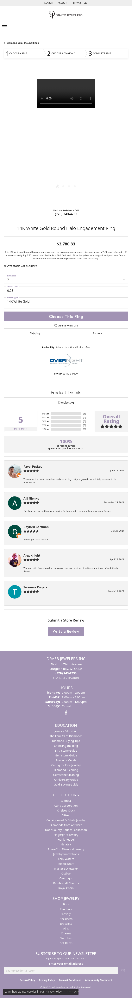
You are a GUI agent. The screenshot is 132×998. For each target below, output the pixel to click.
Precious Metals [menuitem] (66, 760)
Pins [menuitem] (66, 928)
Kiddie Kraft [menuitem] (66, 864)
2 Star (45, 425)
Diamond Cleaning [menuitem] (66, 770)
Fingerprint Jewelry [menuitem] (66, 835)
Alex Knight (31, 555)
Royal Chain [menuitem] (66, 888)
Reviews (66, 403)
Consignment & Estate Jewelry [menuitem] (65, 820)
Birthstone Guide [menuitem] (66, 750)
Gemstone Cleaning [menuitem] (66, 775)
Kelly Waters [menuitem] (66, 859)
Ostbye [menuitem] (66, 873)
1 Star (45, 429)
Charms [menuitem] (66, 933)
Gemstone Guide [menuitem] (66, 755)
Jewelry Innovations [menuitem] (66, 854)
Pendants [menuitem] (66, 909)
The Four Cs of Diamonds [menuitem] (66, 736)
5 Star (45, 413)
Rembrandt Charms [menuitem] (66, 883)
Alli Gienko (31, 498)
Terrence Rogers (35, 587)
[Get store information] (66, 677)
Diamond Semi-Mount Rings (23, 43)
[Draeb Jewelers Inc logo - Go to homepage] (66, 15)
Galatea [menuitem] (66, 844)
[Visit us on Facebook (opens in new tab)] (66, 713)
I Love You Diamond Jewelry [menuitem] (66, 849)
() (84, 413)
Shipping (35, 333)
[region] (66, 137)
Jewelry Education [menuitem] (66, 731)
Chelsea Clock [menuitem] (66, 810)
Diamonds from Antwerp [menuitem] (66, 825)
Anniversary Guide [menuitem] (66, 779)
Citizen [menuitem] (66, 815)
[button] (48, 3)
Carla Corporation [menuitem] (66, 805)
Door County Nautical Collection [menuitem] (66, 830)
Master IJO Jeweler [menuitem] (66, 868)
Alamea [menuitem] (66, 801)
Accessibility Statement (98, 980)
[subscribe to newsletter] (123, 970)
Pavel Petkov (32, 467)
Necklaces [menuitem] (66, 919)
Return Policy (27, 980)
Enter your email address (66, 963)
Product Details (66, 392)
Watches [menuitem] (66, 938)
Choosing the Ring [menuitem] (66, 746)
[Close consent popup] (75, 992)
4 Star (45, 417)
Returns (97, 333)
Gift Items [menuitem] (66, 943)
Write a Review (66, 631)
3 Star (45, 421)
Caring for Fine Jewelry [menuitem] (66, 765)
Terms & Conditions (70, 980)
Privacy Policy (47, 980)
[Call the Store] (66, 673)
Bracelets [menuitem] (66, 923)
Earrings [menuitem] (65, 914)
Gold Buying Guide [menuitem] (66, 784)
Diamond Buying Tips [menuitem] (66, 741)
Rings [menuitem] (66, 904)
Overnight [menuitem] (65, 878)
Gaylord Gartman (36, 527)
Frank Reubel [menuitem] (65, 839)
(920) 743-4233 (66, 214)
